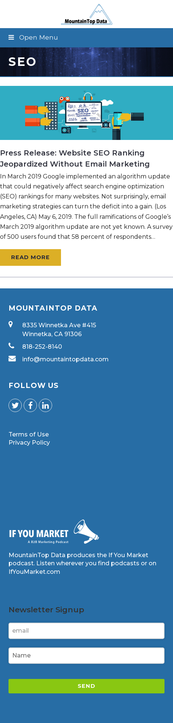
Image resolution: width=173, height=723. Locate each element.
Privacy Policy (29, 442)
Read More (30, 257)
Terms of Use (29, 434)
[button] (86, 37)
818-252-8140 (42, 346)
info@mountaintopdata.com (65, 359)
